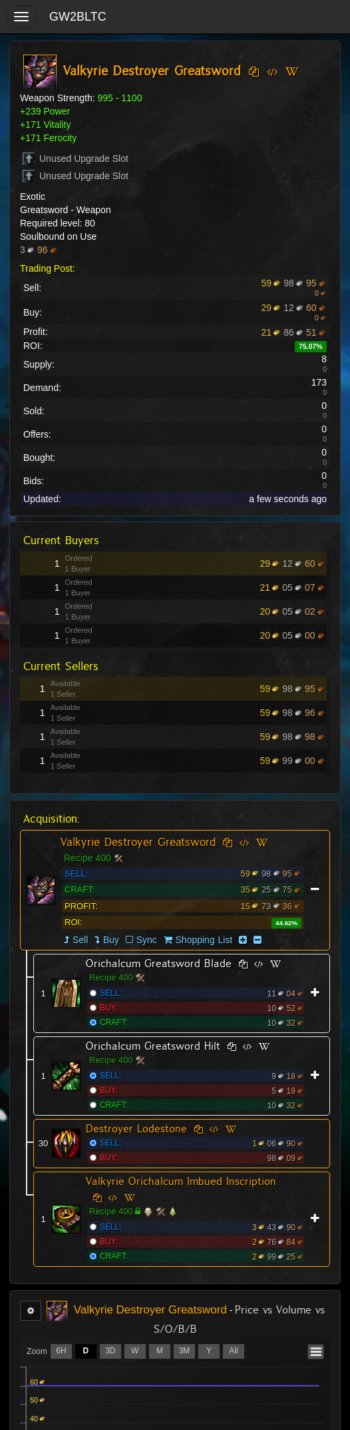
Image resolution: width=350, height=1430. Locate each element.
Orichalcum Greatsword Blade (159, 963)
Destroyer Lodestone (136, 1128)
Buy (111, 939)
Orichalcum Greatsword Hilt (153, 1046)
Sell (80, 939)
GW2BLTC (77, 16)
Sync (141, 939)
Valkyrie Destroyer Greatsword (138, 842)
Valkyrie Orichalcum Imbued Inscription (181, 1181)
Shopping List (204, 939)
